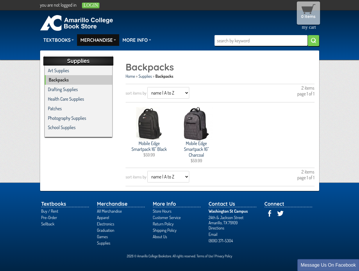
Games (102, 236)
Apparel (103, 217)
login (90, 5)
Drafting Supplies (63, 89)
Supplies (145, 76)
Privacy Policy (223, 256)
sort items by (136, 92)
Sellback (47, 223)
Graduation (106, 230)
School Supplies (62, 127)
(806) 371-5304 (221, 240)
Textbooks (58, 39)
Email (213, 234)
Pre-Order (49, 217)
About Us (160, 236)
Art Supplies (58, 70)
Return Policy (163, 223)
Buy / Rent (49, 211)
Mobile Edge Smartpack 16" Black (149, 146)
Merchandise (98, 39)
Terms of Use (205, 256)
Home (130, 76)
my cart (309, 27)
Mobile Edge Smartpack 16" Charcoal (196, 149)
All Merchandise (109, 211)
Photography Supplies (67, 118)
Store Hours (162, 211)
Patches (55, 108)
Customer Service (167, 217)
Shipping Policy (165, 230)
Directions (216, 227)
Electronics (106, 223)
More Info (136, 39)
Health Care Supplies (66, 99)
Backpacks (59, 80)
